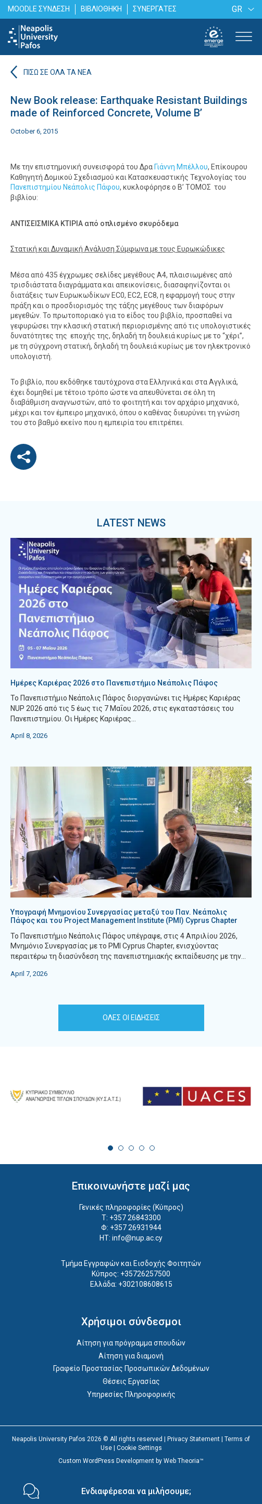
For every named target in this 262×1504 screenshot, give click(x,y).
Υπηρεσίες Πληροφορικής (131, 1394)
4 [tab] (141, 1148)
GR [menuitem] (237, 9)
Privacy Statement (193, 1439)
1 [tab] (110, 1148)
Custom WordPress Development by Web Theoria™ (131, 1461)
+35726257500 (145, 1274)
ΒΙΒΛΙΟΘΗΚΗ (101, 9)
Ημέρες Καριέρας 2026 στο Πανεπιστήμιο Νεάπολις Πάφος (114, 683)
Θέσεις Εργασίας (131, 1381)
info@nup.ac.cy (137, 1238)
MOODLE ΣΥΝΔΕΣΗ (39, 9)
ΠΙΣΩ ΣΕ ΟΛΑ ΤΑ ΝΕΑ (57, 72)
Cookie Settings (139, 1448)
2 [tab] (120, 1148)
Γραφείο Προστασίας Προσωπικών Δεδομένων (131, 1368)
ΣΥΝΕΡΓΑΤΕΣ (155, 9)
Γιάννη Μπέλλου (181, 167)
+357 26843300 (135, 1217)
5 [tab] (152, 1148)
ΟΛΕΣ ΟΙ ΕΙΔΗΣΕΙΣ (131, 1017)
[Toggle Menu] (243, 37)
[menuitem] (241, 9)
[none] (241, 9)
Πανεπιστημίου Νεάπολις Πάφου (65, 187)
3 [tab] (131, 1148)
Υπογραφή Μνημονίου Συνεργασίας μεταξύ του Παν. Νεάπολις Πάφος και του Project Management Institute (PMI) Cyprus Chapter (124, 916)
